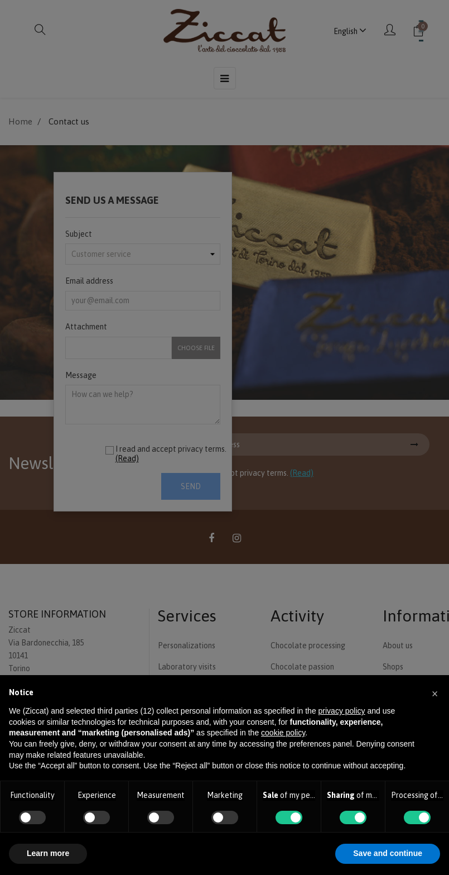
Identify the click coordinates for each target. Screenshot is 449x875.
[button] (434, 693)
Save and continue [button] (387, 853)
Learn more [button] (48, 853)
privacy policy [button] (341, 710)
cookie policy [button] (283, 732)
